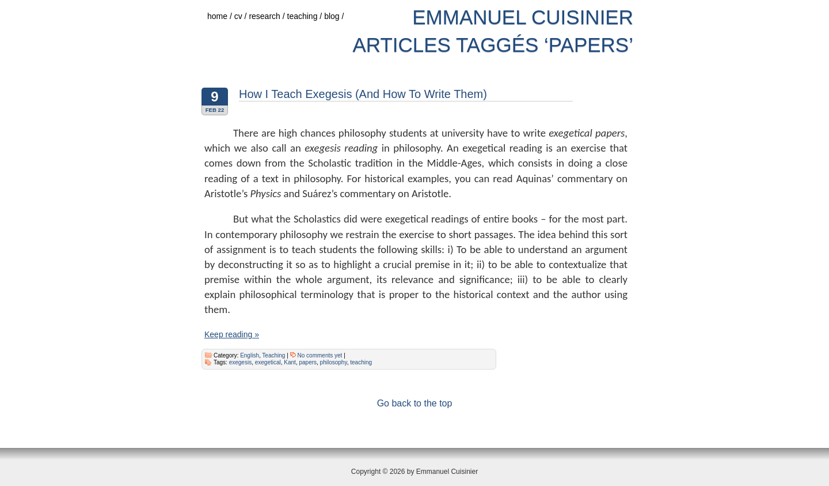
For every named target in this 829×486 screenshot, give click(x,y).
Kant (290, 362)
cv (241, 16)
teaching (306, 16)
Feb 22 (215, 110)
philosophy (333, 362)
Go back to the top (414, 403)
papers (308, 362)
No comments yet (320, 355)
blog (335, 16)
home (220, 16)
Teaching (273, 355)
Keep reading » (231, 334)
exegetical (268, 362)
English (249, 355)
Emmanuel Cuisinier (522, 17)
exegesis (240, 362)
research (268, 16)
